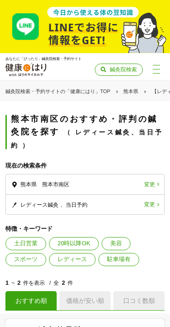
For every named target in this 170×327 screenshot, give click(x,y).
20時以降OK (74, 243)
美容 (116, 243)
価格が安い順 (85, 300)
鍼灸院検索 (123, 69)
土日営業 (26, 243)
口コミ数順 (139, 300)
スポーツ (26, 259)
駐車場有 (119, 259)
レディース (72, 259)
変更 (149, 184)
